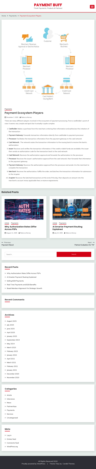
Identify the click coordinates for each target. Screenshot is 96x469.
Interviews (11, 399)
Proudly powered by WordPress (34, 464)
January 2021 (12, 370)
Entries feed (11, 439)
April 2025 (11, 332)
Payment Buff (48, 5)
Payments (8, 109)
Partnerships (12, 406)
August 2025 (12, 321)
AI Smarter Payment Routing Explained (67, 228)
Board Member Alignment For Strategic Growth (24, 288)
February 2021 (12, 366)
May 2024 (11, 344)
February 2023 (12, 351)
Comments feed (13, 443)
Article (7, 223)
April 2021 (11, 359)
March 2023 (11, 347)
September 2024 (13, 340)
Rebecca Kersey (26, 117)
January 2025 (12, 336)
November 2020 (13, 377)
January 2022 (12, 355)
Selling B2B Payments (15, 281)
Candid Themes (69, 464)
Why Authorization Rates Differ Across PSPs (21, 228)
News (9, 403)
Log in (9, 435)
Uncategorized (12, 418)
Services (10, 414)
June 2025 (11, 329)
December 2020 (13, 374)
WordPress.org (12, 447)
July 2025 (10, 325)
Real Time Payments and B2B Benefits (21, 285)
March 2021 (11, 362)
